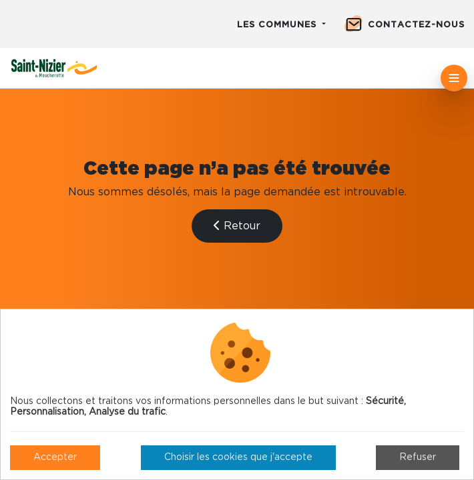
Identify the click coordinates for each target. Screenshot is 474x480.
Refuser (417, 457)
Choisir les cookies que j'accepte (238, 457)
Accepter (55, 457)
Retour (237, 225)
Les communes (278, 25)
